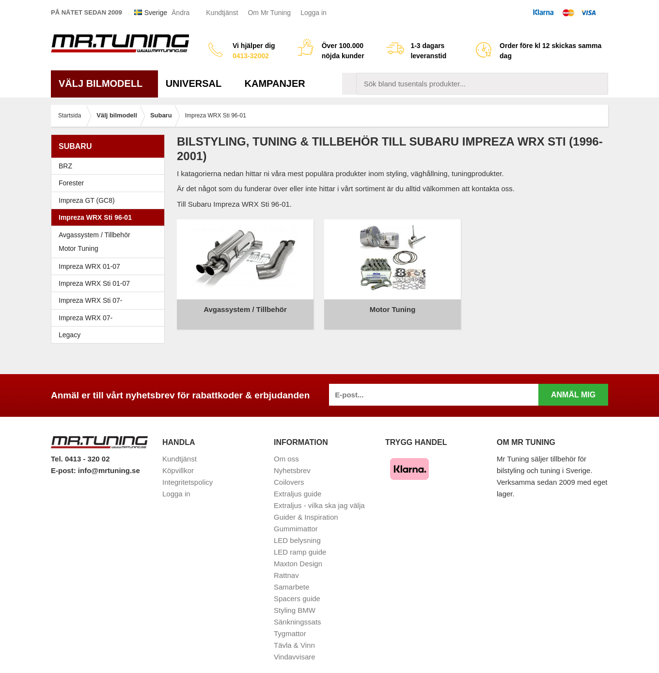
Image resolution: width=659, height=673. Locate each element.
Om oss (286, 448)
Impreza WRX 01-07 (110, 266)
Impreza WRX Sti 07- (110, 300)
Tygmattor (290, 623)
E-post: (64, 460)
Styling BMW (294, 600)
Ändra (180, 12)
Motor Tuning (78, 248)
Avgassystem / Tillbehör (94, 235)
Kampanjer (275, 83)
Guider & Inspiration (306, 507)
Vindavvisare (294, 646)
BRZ (65, 166)
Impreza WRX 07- (110, 318)
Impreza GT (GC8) (110, 200)
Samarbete (291, 577)
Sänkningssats (297, 611)
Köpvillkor (178, 460)
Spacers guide (297, 588)
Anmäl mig (573, 384)
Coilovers (289, 472)
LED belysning (297, 530)
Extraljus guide (297, 483)
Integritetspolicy (187, 472)
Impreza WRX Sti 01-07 (110, 283)
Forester (110, 183)
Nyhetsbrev (292, 460)
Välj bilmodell (104, 83)
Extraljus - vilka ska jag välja (319, 495)
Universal (197, 83)
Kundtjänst (222, 12)
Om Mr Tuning (269, 12)
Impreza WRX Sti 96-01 (110, 217)
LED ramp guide (300, 542)
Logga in (313, 12)
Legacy (110, 335)
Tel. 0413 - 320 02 (80, 448)
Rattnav (286, 565)
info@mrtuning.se (109, 460)
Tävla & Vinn (294, 635)
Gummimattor (296, 518)
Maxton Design (298, 553)
